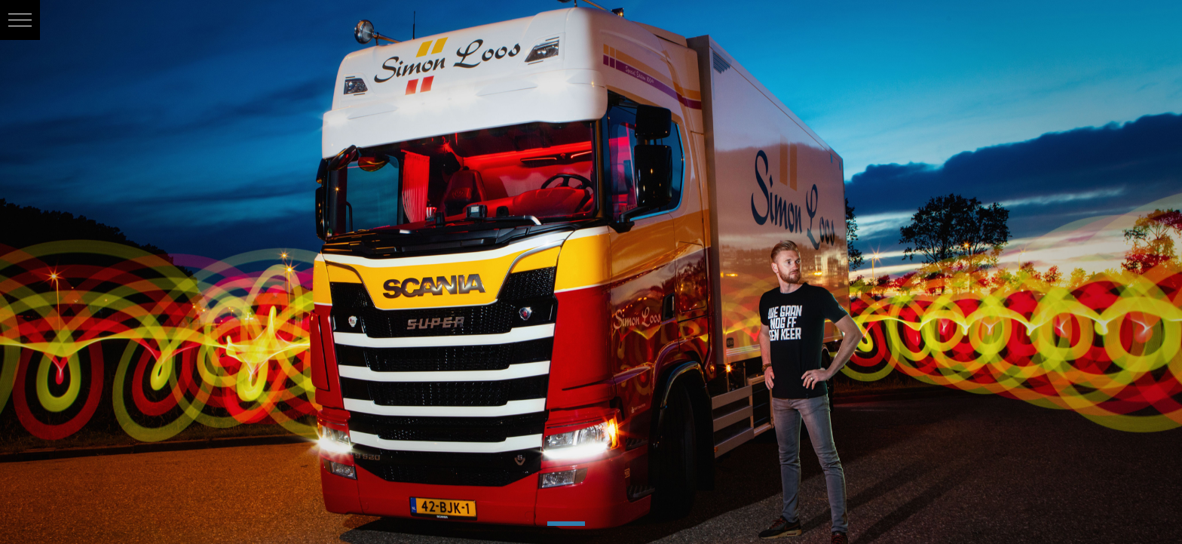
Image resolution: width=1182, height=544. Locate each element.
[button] (20, 20)
